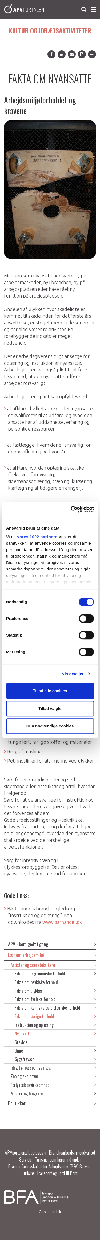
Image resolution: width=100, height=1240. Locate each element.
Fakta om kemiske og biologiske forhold (55, 1008)
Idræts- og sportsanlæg (53, 1067)
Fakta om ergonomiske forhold (55, 973)
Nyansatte (55, 1033)
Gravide (55, 1042)
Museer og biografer (53, 1093)
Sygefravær (55, 1059)
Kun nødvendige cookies (50, 726)
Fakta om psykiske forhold (55, 982)
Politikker (52, 1103)
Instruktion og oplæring (55, 1025)
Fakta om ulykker (55, 991)
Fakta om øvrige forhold (55, 1016)
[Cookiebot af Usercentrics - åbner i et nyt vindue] (71, 509)
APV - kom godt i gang (52, 944)
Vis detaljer (73, 673)
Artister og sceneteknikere (53, 965)
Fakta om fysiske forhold (55, 999)
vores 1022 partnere (37, 536)
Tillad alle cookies (50, 690)
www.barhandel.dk (62, 922)
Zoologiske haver (53, 1076)
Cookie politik (50, 1212)
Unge (55, 1051)
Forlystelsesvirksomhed (53, 1085)
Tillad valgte (49, 708)
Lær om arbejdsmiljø (52, 954)
